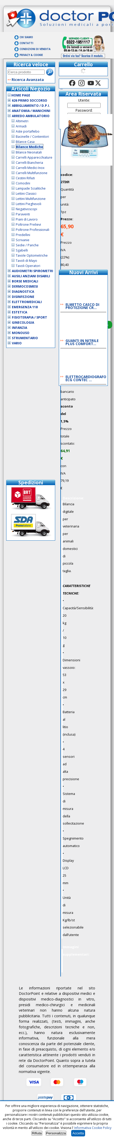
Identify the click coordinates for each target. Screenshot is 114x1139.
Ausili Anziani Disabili (31, 276)
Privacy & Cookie (31, 55)
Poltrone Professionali (32, 229)
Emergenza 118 (25, 307)
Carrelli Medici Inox (30, 168)
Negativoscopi (26, 209)
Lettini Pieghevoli (28, 204)
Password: (84, 110)
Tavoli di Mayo (26, 260)
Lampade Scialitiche (31, 188)
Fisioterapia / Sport (29, 317)
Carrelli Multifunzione (31, 173)
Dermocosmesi (25, 286)
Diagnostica (23, 291)
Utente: (84, 100)
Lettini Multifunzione (31, 199)
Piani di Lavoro (27, 219)
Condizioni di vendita (35, 49)
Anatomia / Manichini (31, 111)
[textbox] (26, 72)
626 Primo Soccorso (29, 100)
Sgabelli (22, 250)
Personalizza (56, 1133)
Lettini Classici (26, 193)
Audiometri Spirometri (32, 271)
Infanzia (19, 328)
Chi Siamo (26, 37)
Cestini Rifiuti (25, 178)
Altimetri (22, 121)
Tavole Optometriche (32, 255)
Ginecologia (23, 322)
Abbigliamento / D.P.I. (31, 105)
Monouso (20, 333)
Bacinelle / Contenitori (32, 136)
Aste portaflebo (27, 131)
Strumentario (25, 338)
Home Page (19, 95)
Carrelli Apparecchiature (34, 157)
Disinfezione (23, 297)
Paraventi (23, 214)
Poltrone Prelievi (28, 224)
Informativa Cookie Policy (92, 1128)
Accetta (78, 1133)
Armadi (21, 126)
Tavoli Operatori (28, 266)
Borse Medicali (25, 281)
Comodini (23, 183)
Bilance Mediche (29, 147)
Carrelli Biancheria (29, 162)
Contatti (26, 43)
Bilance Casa (25, 142)
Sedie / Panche (27, 245)
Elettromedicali (27, 302)
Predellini (23, 235)
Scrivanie (22, 240)
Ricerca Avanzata (28, 79)
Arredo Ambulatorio (31, 116)
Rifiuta (37, 1133)
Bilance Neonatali (29, 152)
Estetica (19, 312)
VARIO (17, 343)
